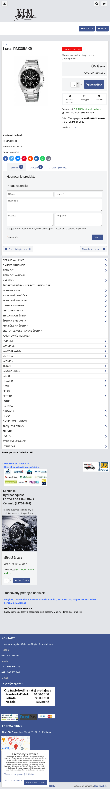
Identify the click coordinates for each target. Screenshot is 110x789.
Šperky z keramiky (55, 320)
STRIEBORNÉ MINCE (14, 441)
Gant (55, 386)
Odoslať (97, 237)
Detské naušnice (55, 260)
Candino (8, 361)
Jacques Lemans (55, 426)
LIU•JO (55, 416)
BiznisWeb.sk (100, 786)
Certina (55, 356)
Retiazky (55, 270)
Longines (55, 345)
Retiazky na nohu (14, 275)
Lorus (55, 436)
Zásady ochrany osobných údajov (19, 774)
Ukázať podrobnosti (13, 780)
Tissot (55, 366)
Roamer (55, 381)
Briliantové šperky (55, 315)
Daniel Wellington (15, 421)
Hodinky (55, 340)
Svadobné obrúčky (55, 295)
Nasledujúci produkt (93, 249)
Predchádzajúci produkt (18, 249)
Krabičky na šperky (15, 326)
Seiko (6, 391)
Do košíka (94, 84)
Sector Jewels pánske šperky (22, 331)
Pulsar (7, 431)
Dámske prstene (55, 305)
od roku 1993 (28, 19)
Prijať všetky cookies (35, 782)
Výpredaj (55, 446)
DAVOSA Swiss (55, 371)
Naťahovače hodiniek (16, 336)
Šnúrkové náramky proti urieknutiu (26, 285)
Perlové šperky (55, 310)
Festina (55, 396)
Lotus (6, 401)
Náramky (55, 280)
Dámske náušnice (55, 265)
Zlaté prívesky (55, 290)
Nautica (8, 406)
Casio (6, 376)
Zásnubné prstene (55, 300)
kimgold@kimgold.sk (12, 683)
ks (7, 580)
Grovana (55, 411)
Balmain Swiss (55, 351)
